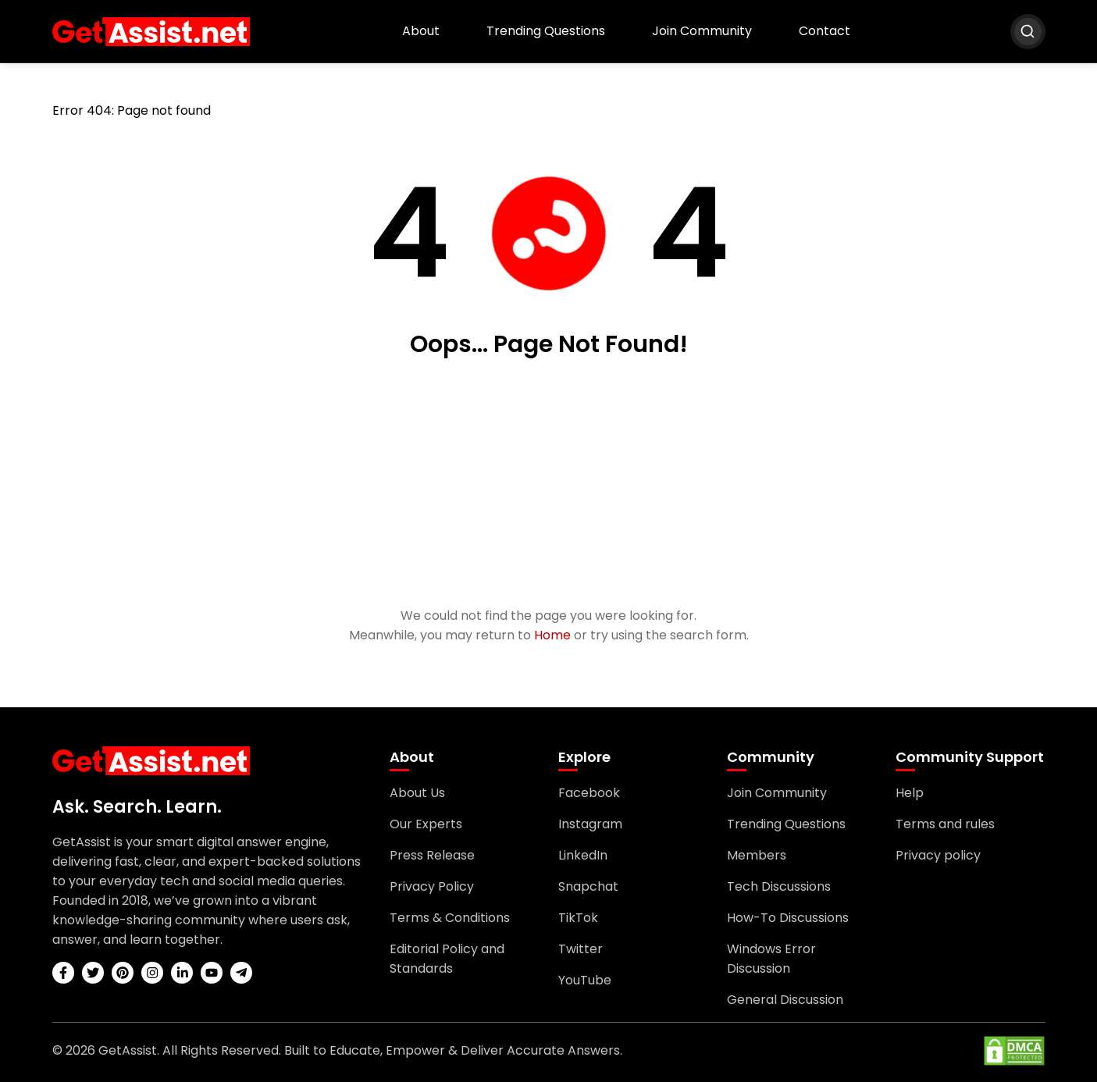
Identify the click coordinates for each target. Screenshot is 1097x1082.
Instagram (590, 824)
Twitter (580, 949)
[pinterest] (123, 973)
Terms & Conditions (450, 918)
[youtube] (212, 973)
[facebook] (63, 973)
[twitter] (93, 973)
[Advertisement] (548, 484)
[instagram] (152, 973)
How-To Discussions (788, 918)
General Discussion (785, 1000)
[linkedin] (182, 973)
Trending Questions (545, 31)
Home (552, 635)
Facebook (589, 793)
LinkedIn (582, 855)
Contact (824, 31)
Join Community (702, 31)
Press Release (432, 855)
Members (756, 855)
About (421, 31)
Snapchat (588, 886)
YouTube (584, 980)
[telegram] (241, 973)
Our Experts (426, 824)
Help (910, 793)
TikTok (578, 918)
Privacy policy (938, 855)
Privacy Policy (432, 886)
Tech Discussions (779, 886)
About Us (417, 793)
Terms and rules (945, 824)
